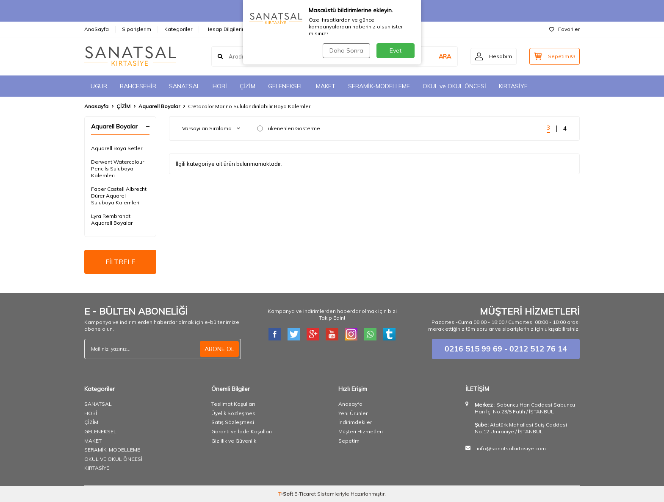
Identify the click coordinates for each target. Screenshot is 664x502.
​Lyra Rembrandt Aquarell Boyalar (112, 219)
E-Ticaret (305, 494)
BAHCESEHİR (138, 86)
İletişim (272, 29)
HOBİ (220, 86)
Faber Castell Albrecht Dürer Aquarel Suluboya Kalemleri (119, 196)
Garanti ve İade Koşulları (241, 431)
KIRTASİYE (513, 86)
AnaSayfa (96, 29)
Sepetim (349, 441)
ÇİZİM (247, 86)
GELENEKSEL (285, 86)
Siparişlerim (136, 29)
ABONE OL (219, 349)
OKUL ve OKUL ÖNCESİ (454, 86)
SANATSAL (184, 86)
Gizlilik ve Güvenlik (233, 441)
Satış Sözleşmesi (232, 422)
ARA (445, 56)
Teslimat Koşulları (233, 404)
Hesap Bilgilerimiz (228, 29)
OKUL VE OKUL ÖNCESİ (113, 459)
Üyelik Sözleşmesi (234, 413)
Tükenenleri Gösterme (288, 128)
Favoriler (564, 29)
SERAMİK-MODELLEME (379, 86)
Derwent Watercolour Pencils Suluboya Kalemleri (117, 168)
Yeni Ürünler (353, 413)
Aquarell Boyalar (159, 106)
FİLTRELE (120, 261)
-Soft (286, 494)
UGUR (99, 86)
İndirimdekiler (355, 422)
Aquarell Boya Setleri (117, 148)
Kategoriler (178, 29)
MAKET (325, 86)
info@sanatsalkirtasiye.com (511, 448)
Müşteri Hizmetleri (360, 431)
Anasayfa (96, 106)
